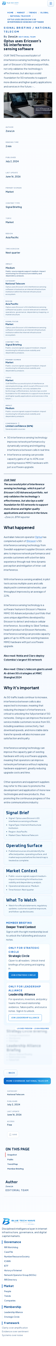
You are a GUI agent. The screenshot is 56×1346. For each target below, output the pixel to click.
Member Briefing (15, 1168)
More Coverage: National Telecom (27, 1081)
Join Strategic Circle (23, 975)
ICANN (7, 1261)
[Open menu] (50, 3)
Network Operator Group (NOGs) (20, 1275)
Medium (10, 267)
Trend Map (12, 1164)
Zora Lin (9, 1186)
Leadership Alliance (13, 1312)
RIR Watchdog (11, 1247)
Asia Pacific (12, 237)
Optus (38, 537)
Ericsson (31, 541)
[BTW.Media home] (10, 3)
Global (44, 12)
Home (10, 12)
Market (21, 12)
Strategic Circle (11, 1317)
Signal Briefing (14, 206)
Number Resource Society (17, 1256)
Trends (33, 12)
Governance (12, 1242)
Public (10, 1159)
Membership (12, 1307)
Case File (8, 1252)
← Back (10, 1073)
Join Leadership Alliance (25, 1018)
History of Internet (13, 1270)
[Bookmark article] (13, 1134)
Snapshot (12, 1154)
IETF (6, 1266)
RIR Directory (10, 1279)
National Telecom (20, 16)
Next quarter (13, 252)
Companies (10, 1300)
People (7, 1291)
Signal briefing (18, 27)
